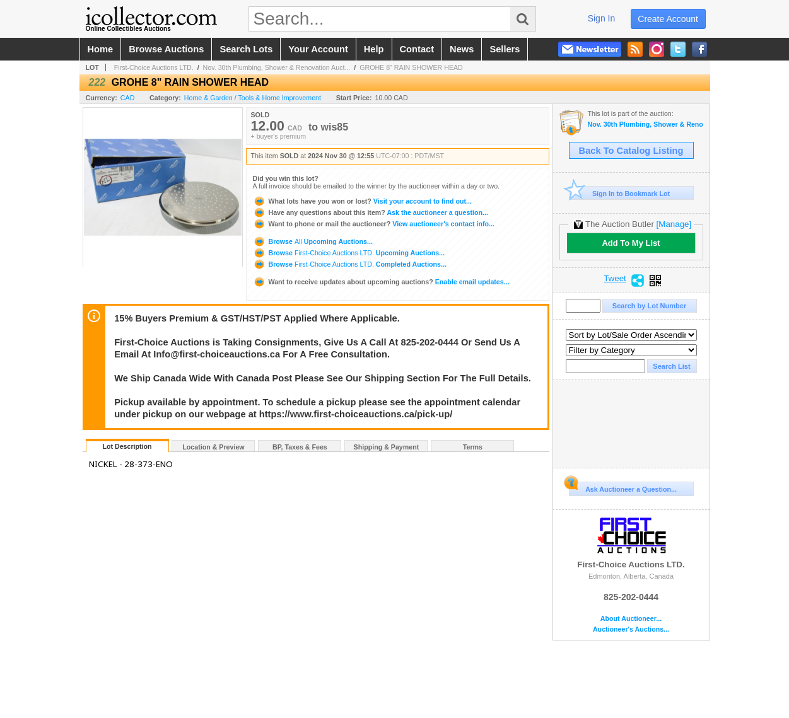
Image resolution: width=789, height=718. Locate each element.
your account (318, 49)
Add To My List (631, 243)
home (101, 49)
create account (668, 19)
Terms (472, 447)
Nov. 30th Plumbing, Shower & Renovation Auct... (277, 67)
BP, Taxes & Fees (299, 447)
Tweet (615, 278)
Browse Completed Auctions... (350, 264)
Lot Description (126, 446)
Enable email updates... (381, 282)
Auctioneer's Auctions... (631, 629)
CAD (127, 97)
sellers (504, 49)
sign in (602, 18)
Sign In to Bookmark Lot (619, 193)
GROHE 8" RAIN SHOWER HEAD (411, 67)
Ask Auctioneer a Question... (623, 487)
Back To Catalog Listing (631, 151)
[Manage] (674, 224)
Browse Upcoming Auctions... (313, 241)
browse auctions (166, 49)
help (374, 49)
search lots (245, 49)
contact (417, 49)
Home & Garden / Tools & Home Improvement (252, 97)
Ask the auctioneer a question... (370, 212)
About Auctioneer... (631, 618)
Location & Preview (213, 447)
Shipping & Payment (386, 447)
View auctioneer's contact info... (373, 224)
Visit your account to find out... (362, 201)
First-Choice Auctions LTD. (154, 67)
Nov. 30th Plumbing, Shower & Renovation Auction (645, 124)
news (462, 49)
